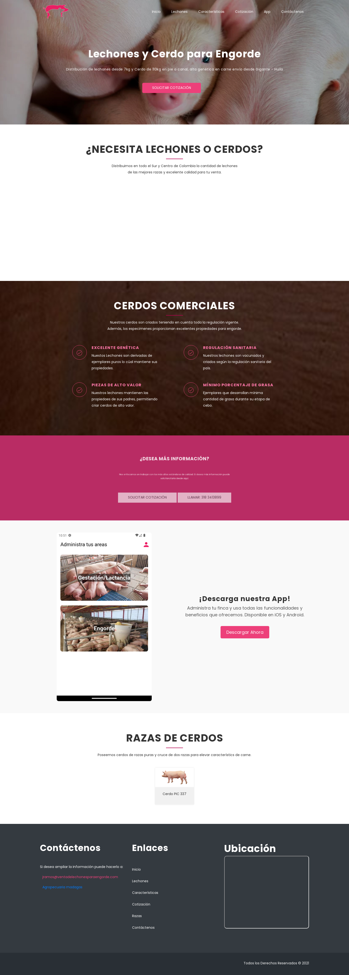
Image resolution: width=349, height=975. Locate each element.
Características (211, 11)
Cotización (244, 11)
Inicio (156, 11)
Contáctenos (292, 11)
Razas (137, 915)
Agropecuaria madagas (62, 887)
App (267, 11)
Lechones (179, 11)
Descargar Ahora (244, 632)
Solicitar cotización (171, 87)
